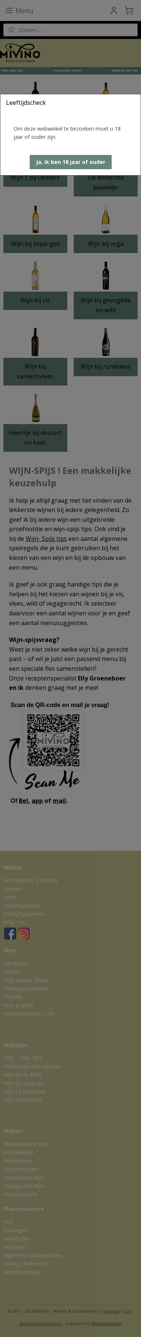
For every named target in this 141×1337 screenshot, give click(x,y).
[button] (71, 162)
